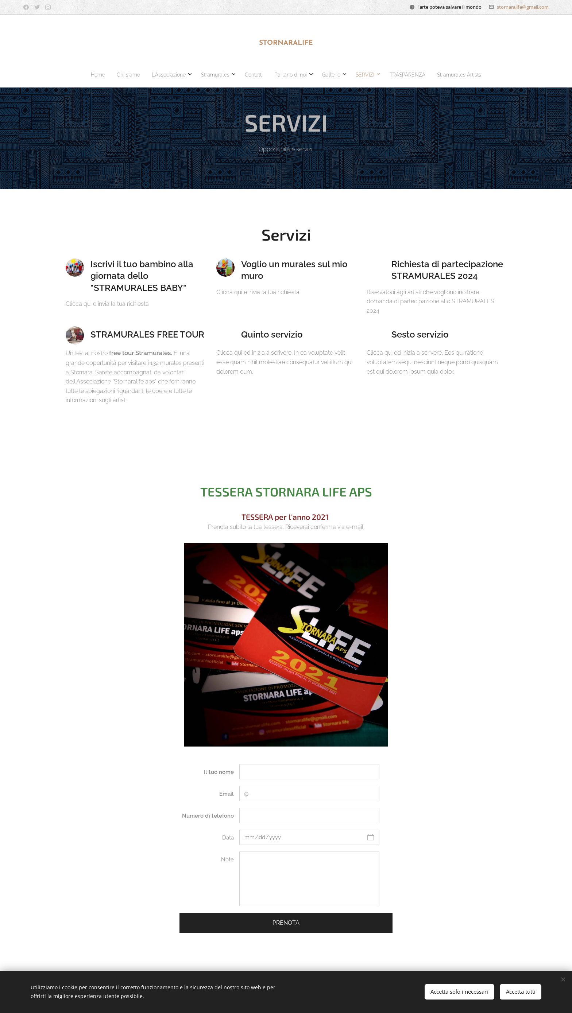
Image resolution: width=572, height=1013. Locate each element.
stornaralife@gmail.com (523, 7)
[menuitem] (227, 75)
